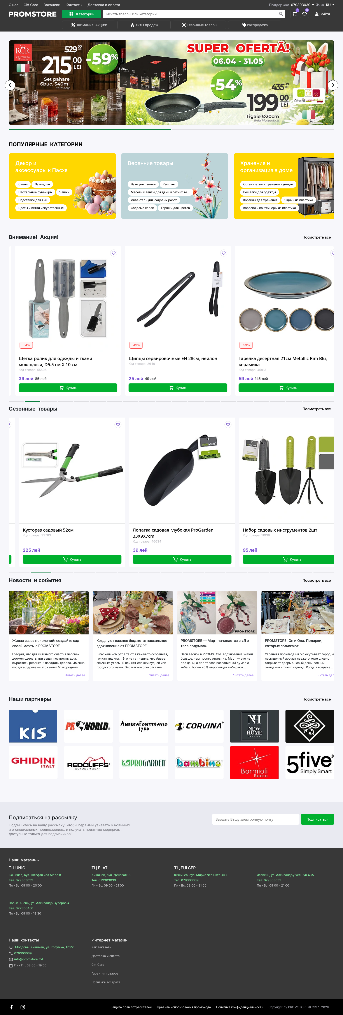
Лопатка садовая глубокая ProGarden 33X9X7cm (203, 533)
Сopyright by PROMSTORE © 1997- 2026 (298, 1007)
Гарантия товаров (104, 973)
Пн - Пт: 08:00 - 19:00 (28, 965)
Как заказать (101, 947)
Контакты (74, 5)
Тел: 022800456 (21, 908)
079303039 (20, 953)
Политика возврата (105, 982)
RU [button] (329, 5)
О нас (13, 5)
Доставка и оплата (104, 5)
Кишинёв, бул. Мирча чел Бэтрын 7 (200, 875)
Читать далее (75, 675)
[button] (90, 129)
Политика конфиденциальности (239, 1007)
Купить (90, 387)
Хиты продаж (144, 25)
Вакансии (52, 5)
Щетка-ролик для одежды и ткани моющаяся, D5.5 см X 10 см (78, 361)
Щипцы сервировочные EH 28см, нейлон (195, 358)
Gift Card (31, 5)
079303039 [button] (301, 5)
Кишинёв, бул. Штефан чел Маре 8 (35, 875)
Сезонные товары (199, 25)
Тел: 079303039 (21, 880)
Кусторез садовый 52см (77, 530)
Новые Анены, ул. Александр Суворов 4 (39, 903)
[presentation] (10, 85)
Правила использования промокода (184, 1007)
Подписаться (317, 819)
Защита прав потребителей (131, 1007)
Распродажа (255, 25)
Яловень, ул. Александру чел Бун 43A (285, 875)
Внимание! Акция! (88, 25)
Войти (322, 14)
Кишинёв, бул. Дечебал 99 (111, 875)
